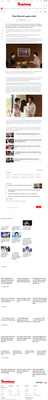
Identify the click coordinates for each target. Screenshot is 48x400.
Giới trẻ (33, 8)
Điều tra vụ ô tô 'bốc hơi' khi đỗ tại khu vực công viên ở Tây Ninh (8, 300)
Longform (35, 385)
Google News (45, 12)
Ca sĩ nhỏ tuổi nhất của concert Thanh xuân (5, 228)
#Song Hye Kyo (30, 174)
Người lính (45, 8)
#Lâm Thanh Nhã (22, 174)
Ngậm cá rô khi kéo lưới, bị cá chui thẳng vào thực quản (24, 371)
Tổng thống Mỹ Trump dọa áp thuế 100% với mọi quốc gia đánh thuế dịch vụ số (40, 339)
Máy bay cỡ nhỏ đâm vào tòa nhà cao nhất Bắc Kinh (29, 352)
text (38, 12)
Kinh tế (14, 8)
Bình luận (2, 36)
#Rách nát (38, 177)
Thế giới (29, 8)
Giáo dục (18, 393)
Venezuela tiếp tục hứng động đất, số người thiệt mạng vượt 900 (24, 338)
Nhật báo (11, 385)
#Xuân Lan (8, 174)
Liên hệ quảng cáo (29, 397)
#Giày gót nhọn (25, 177)
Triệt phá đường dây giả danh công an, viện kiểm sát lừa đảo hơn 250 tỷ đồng (40, 301)
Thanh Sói (8, 124)
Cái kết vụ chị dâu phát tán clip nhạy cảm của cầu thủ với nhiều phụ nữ (26, 159)
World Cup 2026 (6, 8)
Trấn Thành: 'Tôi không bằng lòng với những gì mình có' (27, 134)
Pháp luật (36, 8)
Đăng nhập (8, 201)
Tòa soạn (3, 397)
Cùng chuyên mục (7, 218)
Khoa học (26, 393)
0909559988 (28, 399)
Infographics (4, 387)
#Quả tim (32, 177)
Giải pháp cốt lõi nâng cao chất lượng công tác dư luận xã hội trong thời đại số (40, 281)
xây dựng (12, 89)
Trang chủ (2, 8)
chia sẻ (35, 12)
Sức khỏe (25, 8)
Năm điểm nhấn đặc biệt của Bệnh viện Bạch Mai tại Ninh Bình (8, 371)
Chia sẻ (2, 30)
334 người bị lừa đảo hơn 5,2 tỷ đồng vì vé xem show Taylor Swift (27, 146)
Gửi (38, 206)
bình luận (43, 12)
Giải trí (3, 11)
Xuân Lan (22, 68)
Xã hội (11, 8)
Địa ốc (22, 8)
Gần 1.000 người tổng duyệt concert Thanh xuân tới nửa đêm (5, 240)
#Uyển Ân (8, 177)
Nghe (2, 27)
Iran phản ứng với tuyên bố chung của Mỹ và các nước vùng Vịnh (5, 352)
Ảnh (18, 385)
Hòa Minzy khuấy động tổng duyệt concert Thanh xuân (4, 254)
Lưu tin (2, 33)
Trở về (2, 39)
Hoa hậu (34, 393)
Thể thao (40, 8)
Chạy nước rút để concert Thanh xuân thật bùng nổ (27, 228)
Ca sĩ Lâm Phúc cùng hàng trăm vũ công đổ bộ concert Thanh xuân (27, 254)
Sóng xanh (18, 8)
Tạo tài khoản (15, 201)
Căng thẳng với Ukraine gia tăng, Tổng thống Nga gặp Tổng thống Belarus (8, 339)
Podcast (27, 385)
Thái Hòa (35, 29)
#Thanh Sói (38, 174)
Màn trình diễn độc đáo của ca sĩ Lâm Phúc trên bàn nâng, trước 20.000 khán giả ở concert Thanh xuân (27, 241)
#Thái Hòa (14, 174)
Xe (33, 391)
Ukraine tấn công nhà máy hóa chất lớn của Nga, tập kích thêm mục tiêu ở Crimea (42, 352)
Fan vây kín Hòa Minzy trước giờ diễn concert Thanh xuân (16, 228)
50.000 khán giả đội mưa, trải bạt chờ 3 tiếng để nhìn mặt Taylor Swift (27, 152)
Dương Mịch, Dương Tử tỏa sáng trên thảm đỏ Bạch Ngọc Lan (16, 240)
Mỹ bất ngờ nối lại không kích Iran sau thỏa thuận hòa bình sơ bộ (17, 352)
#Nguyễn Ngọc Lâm (16, 177)
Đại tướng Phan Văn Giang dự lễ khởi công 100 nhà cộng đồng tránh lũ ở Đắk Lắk (7, 281)
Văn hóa (2, 393)
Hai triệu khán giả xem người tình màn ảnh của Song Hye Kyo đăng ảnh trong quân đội (27, 140)
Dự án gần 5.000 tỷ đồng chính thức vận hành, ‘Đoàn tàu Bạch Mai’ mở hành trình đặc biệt (40, 373)
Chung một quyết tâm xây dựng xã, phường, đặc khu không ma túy (23, 280)
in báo (40, 12)
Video (2, 385)
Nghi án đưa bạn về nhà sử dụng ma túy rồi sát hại (24, 300)
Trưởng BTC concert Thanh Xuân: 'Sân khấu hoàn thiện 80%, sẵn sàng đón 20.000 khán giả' (16, 256)
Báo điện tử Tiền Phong (24, 4)
